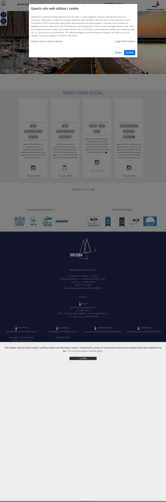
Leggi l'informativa (125, 41)
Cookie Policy (71, 35)
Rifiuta (118, 52)
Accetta (129, 52)
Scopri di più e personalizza (46, 41)
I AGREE (83, 358)
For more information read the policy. (85, 351)
